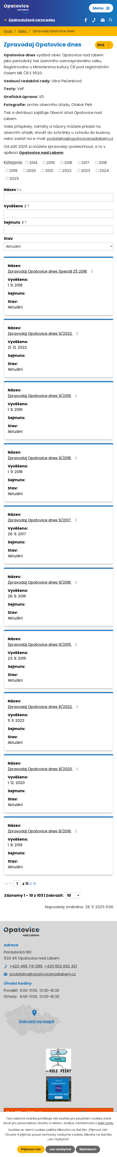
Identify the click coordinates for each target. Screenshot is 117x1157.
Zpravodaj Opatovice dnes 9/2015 (43, 644)
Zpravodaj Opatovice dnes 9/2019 (43, 395)
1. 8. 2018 (15, 285)
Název (11, 189)
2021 (49, 170)
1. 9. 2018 (15, 471)
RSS (104, 45)
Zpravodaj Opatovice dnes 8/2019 (43, 831)
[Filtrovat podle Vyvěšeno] (58, 214)
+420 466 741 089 (25, 966)
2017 (85, 162)
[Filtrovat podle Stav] (58, 246)
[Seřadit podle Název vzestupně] (20, 189)
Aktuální (15, 307)
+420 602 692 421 (60, 966)
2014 (33, 162)
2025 (14, 178)
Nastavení (88, 1149)
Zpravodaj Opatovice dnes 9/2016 (43, 582)
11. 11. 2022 (16, 720)
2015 (51, 162)
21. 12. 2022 (17, 347)
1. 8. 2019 (15, 844)
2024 (104, 170)
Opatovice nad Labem (41, 152)
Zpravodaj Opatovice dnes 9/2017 (43, 520)
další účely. (106, 1123)
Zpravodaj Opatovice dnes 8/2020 (44, 768)
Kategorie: (13, 162)
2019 (13, 170)
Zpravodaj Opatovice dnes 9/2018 (43, 457)
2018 (103, 162)
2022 (67, 170)
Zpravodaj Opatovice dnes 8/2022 (44, 706)
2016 (68, 162)
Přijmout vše (31, 1149)
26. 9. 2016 (17, 596)
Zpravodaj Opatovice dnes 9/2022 (44, 333)
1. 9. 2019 (15, 409)
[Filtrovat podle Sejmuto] (58, 230)
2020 (31, 170)
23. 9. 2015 (17, 658)
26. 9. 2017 (17, 534)
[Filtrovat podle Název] (58, 197)
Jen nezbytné (60, 1149)
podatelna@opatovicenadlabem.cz (80, 138)
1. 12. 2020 (16, 782)
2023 (85, 170)
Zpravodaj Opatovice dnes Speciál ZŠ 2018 (51, 271)
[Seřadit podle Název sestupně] (20, 190)
